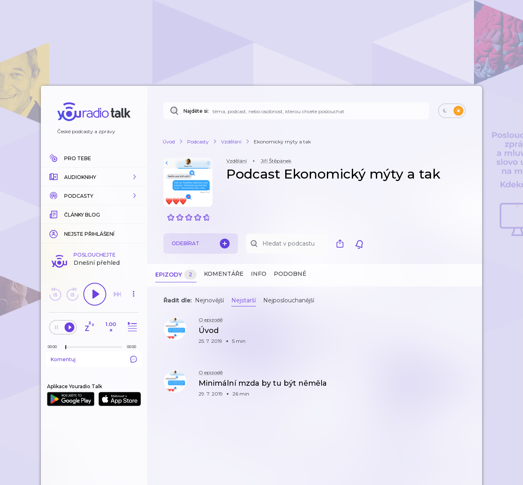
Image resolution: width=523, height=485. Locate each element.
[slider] (66, 347)
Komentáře (224, 273)
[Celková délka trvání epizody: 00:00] (133, 346)
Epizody (176, 274)
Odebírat (201, 243)
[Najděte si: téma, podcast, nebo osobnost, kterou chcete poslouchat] (296, 110)
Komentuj (94, 359)
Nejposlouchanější (288, 300)
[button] (94, 177)
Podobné (290, 273)
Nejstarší (243, 300)
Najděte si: (196, 111)
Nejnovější (209, 300)
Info (258, 273)
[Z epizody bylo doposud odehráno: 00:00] (54, 346)
